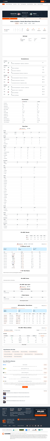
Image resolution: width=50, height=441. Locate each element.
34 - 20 (23, 267)
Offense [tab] (8, 330)
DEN (14, 253)
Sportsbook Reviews (14, 412)
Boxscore (17, 23)
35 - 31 (23, 256)
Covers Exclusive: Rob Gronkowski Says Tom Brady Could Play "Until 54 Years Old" (18, 396)
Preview (30, 23)
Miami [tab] (28, 128)
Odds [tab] (40, 18)
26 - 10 (23, 266)
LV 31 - (18, 318)
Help (9, 425)
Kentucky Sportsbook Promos (18, 354)
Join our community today (41, 415)
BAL (14, 267)
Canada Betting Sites (22, 412)
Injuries (33, 23)
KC (27, 237)
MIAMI (28, 286)
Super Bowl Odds (30, 4)
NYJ (14, 259)
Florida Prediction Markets (17, 356)
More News (45, 390)
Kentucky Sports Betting (15, 351)
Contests (28, 408)
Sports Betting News (14, 413)
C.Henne (5, 323)
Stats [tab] (10, 18)
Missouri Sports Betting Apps (8, 356)
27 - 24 (23, 255)
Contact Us (4, 410)
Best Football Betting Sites (33, 351)
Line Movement (43, 38)
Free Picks (15, 4)
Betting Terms (44, 305)
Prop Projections (23, 4)
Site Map (5, 425)
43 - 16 (23, 261)
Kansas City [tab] (22, 128)
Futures (35, 4)
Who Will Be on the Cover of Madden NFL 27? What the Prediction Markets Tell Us (17, 392)
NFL (3, 4)
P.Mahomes (5, 315)
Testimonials (4, 415)
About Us (4, 408)
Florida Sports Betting (7, 351)
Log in (42, 1)
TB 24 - (18, 316)
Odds (19, 4)
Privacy (14, 425)
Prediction (21, 23)
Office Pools (28, 413)
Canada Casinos (21, 413)
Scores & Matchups (9, 4)
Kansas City (14, 13)
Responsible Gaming (14, 415)
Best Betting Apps (21, 414)
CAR (14, 258)
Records (25, 23)
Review (45, 364)
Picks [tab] (25, 18)
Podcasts (12, 414)
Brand (3, 414)
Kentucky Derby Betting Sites (8, 354)
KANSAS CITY (23, 286)
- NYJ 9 (18, 321)
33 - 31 (23, 258)
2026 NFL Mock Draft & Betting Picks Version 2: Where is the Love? (15, 400)
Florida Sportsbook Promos (38, 354)
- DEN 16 (18, 315)
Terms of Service (21, 425)
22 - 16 (23, 253)
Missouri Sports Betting (24, 351)
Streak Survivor (28, 410)
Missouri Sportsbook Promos (29, 354)
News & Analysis (40, 4)
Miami (34, 13)
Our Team (4, 413)
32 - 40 (22, 264)
